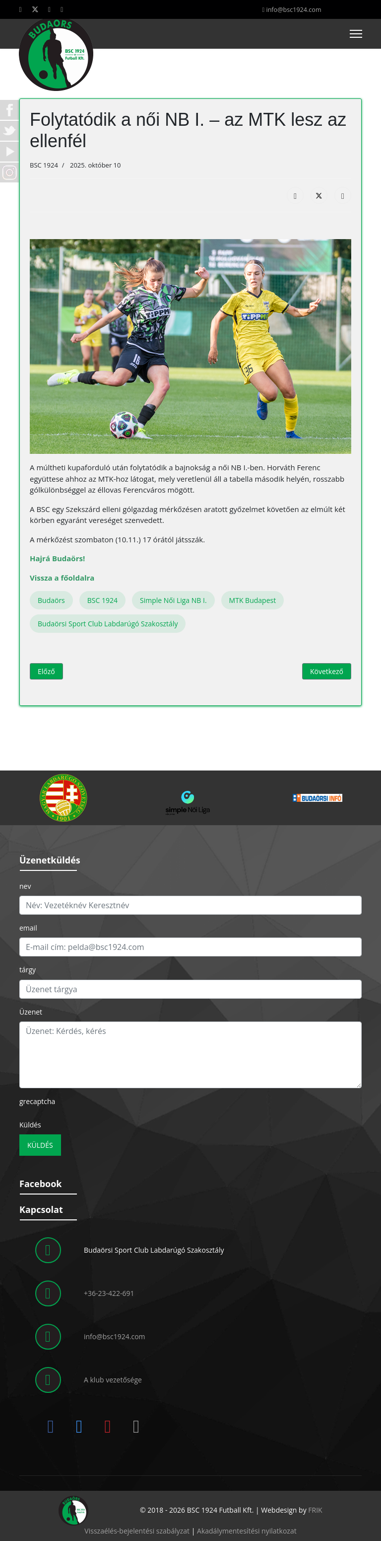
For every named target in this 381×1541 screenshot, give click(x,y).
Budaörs (51, 600)
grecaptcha (37, 1101)
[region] (190, 798)
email (28, 928)
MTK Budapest (252, 600)
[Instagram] (62, 9)
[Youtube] (49, 9)
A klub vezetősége (113, 1379)
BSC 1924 (102, 600)
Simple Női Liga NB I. (173, 600)
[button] (63, 798)
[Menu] (356, 34)
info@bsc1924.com (293, 9)
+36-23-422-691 (109, 1293)
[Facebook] (20, 9)
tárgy (27, 969)
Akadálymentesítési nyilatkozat (247, 1531)
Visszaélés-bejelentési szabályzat (137, 1531)
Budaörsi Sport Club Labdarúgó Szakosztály (108, 623)
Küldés (30, 1124)
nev (25, 886)
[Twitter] (35, 9)
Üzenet (30, 1012)
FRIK (315, 1510)
